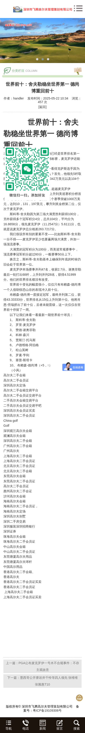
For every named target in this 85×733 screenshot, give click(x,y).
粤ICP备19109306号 (47, 710)
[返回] (43, 107)
